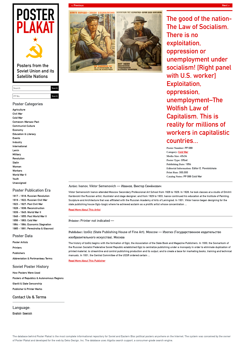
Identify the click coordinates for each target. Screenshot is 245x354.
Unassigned (19, 182)
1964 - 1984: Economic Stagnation (32, 224)
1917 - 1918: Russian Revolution (31, 196)
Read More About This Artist (84, 209)
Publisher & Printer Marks (27, 289)
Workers (17, 170)
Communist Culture (24, 125)
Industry (17, 142)
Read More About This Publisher (87, 260)
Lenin (16, 150)
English (17, 313)
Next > (226, 5)
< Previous (77, 5)
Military (17, 154)
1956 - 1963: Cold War (25, 220)
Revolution (19, 158)
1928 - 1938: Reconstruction (28, 208)
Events (16, 138)
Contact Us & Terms (29, 296)
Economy (18, 130)
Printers (17, 247)
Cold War (18, 117)
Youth (16, 178)
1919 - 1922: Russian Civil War (30, 200)
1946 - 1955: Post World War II (30, 216)
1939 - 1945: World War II (27, 212)
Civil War (17, 113)
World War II (19, 174)
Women (17, 166)
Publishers (19, 253)
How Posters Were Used (26, 272)
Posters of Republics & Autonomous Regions (38, 278)
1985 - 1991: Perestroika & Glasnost (33, 228)
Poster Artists (20, 242)
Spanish (27, 313)
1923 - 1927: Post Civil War (28, 204)
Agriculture (19, 109)
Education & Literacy (24, 134)
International (20, 146)
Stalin (16, 162)
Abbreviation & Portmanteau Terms (32, 258)
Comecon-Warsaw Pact (26, 121)
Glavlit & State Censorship (27, 283)
